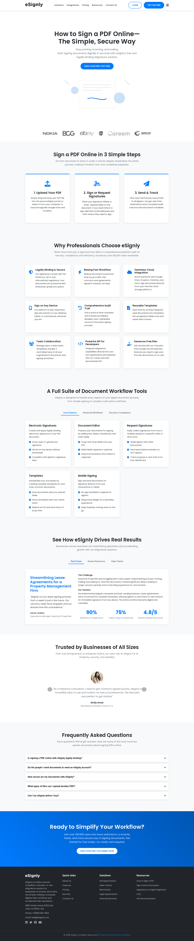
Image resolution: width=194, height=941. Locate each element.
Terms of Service (122, 935)
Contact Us (111, 5)
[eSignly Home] (34, 5)
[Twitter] (30, 922)
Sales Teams (117, 561)
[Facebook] (35, 922)
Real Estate (76, 561)
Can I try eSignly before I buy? (97, 795)
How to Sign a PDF (145, 880)
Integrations (73, 5)
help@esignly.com (40, 917)
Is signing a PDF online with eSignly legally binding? (97, 758)
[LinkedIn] (26, 922)
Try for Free (153, 5)
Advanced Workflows (93, 413)
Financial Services (108, 898)
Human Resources (96, 561)
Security (66, 894)
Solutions (59, 5)
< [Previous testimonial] (49, 689)
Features (66, 885)
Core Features (70, 413)
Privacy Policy (105, 935)
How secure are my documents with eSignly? (97, 777)
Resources (97, 5)
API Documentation (146, 898)
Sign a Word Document (148, 885)
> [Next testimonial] (144, 689)
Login (135, 5)
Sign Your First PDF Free (97, 66)
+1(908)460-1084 (40, 913)
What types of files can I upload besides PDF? (97, 786)
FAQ (139, 894)
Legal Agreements (108, 894)
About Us (66, 880)
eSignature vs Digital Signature (151, 889)
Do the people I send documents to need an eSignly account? (97, 767)
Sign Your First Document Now (97, 851)
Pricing (85, 5)
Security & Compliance (120, 413)
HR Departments (107, 880)
